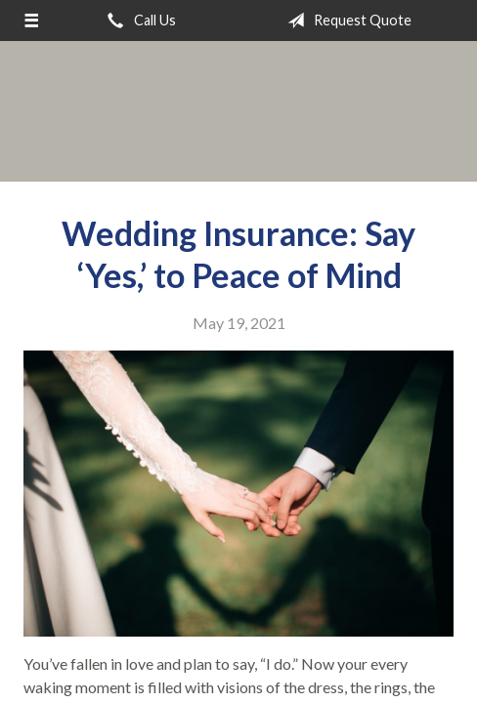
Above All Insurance (238, 111)
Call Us (138, 20)
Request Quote (346, 20)
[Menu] (31, 20)
